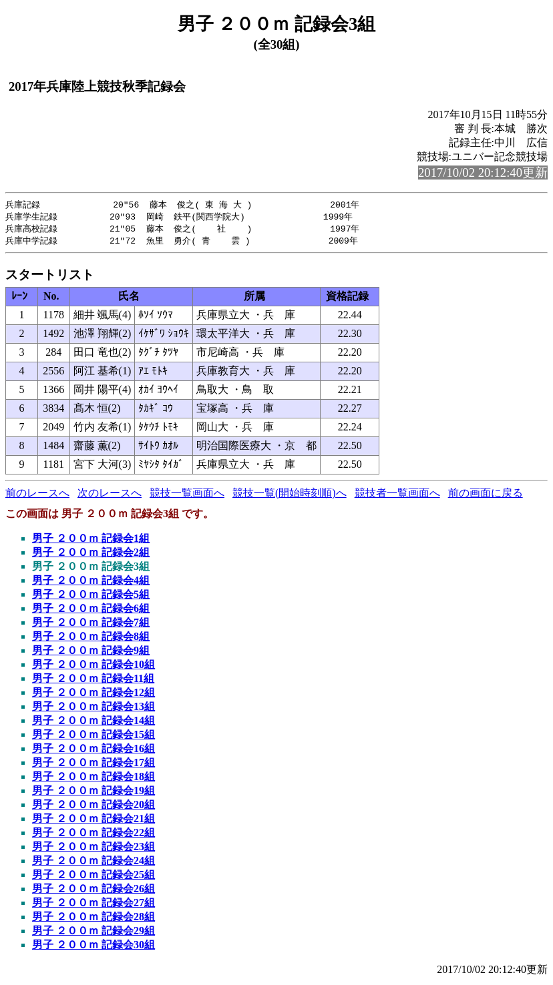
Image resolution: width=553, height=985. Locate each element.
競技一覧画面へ (187, 495)
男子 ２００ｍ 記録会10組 (93, 667)
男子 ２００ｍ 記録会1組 (91, 541)
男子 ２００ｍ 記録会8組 (91, 639)
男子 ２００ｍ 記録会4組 (91, 583)
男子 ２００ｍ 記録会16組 (93, 751)
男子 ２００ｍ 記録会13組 (93, 709)
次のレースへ (109, 495)
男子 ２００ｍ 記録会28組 (93, 919)
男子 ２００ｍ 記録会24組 (93, 863)
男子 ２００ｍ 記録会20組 (93, 807)
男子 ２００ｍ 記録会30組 (93, 947)
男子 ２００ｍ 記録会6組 (91, 611)
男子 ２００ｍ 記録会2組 (91, 555)
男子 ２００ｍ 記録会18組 (93, 779)
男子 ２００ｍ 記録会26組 (93, 891)
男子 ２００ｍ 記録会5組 (91, 597)
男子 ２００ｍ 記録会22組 (93, 835)
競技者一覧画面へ (397, 495)
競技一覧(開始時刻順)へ (289, 495)
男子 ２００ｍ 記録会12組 (93, 695)
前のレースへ (37, 495)
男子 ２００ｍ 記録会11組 (93, 681)
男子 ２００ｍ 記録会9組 (91, 653)
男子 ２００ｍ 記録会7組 (91, 625)
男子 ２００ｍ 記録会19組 (93, 793)
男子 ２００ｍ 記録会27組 (93, 905)
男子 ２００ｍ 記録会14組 (93, 723)
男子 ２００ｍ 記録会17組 (93, 765)
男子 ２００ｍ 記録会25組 (93, 877)
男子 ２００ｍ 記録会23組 (93, 849)
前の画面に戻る (485, 495)
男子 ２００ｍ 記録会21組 (93, 821)
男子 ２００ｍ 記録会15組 (93, 737)
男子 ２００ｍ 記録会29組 (93, 933)
